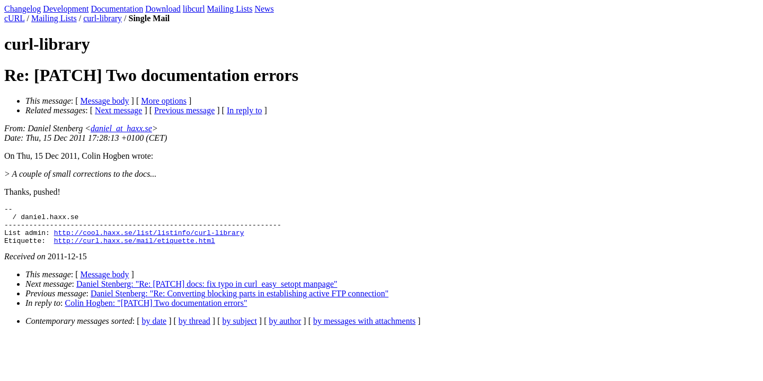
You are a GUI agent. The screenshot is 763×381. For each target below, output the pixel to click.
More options (164, 100)
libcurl (194, 8)
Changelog (22, 8)
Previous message (184, 110)
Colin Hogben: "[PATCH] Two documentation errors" (156, 310)
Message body (105, 100)
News (263, 8)
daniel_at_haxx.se (121, 128)
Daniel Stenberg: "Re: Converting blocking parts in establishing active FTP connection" (239, 301)
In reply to (244, 110)
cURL (14, 18)
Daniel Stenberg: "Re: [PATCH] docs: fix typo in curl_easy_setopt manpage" (207, 291)
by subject (240, 328)
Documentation (117, 8)
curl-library (102, 18)
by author (285, 328)
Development (65, 8)
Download (163, 8)
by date (154, 328)
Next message (118, 110)
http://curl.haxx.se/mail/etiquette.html (134, 248)
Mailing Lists (230, 8)
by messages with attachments (364, 328)
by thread (194, 328)
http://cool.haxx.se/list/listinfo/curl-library (149, 238)
